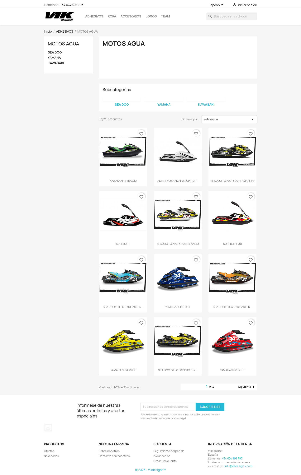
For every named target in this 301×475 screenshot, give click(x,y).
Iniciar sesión (161, 456)
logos (151, 16)
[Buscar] (231, 16)
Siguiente (247, 387)
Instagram (48, 427)
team (165, 16)
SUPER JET (123, 244)
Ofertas (49, 451)
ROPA (112, 16)
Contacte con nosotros (114, 456)
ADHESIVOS (94, 16)
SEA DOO (55, 52)
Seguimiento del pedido (168, 451)
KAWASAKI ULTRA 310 (123, 181)
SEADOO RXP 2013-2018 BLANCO (178, 244)
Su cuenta (162, 444)
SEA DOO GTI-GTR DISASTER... (232, 307)
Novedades (51, 456)
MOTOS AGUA (63, 43)
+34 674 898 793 (71, 5)
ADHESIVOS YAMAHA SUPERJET (177, 181)
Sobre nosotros (109, 451)
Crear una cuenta (165, 461)
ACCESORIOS (131, 16)
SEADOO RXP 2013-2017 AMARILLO (233, 181)
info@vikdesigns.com (238, 466)
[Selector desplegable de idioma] (217, 5)
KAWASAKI (56, 63)
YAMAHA (54, 58)
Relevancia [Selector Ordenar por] (229, 119)
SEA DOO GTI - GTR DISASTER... (123, 307)
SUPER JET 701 (232, 244)
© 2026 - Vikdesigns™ (150, 470)
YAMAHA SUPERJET (177, 307)
